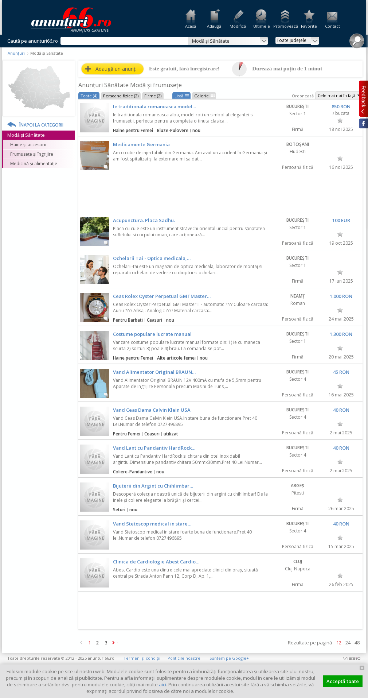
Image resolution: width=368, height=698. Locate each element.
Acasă (190, 26)
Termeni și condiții (142, 658)
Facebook (363, 123)
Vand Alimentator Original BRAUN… (154, 372)
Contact (332, 26)
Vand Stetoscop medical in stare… (152, 523)
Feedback (363, 98)
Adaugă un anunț (115, 68)
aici (162, 684)
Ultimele (261, 26)
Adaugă (214, 26)
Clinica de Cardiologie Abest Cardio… (156, 561)
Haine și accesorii (28, 144)
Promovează (285, 26)
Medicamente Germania (141, 144)
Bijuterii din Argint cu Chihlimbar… (153, 485)
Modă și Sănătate (26, 135)
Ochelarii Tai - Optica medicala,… (152, 258)
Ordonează (303, 95)
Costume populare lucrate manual (152, 334)
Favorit (340, 120)
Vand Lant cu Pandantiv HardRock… (154, 448)
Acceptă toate (342, 681)
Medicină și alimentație (33, 163)
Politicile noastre (184, 658)
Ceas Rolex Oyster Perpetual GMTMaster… (162, 296)
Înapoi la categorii (41, 125)
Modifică (238, 26)
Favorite (309, 26)
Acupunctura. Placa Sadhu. (144, 220)
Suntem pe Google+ (229, 658)
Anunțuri (16, 53)
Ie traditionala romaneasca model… (154, 106)
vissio (351, 658)
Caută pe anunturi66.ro (32, 41)
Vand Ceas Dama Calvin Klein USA (152, 410)
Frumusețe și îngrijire (31, 154)
